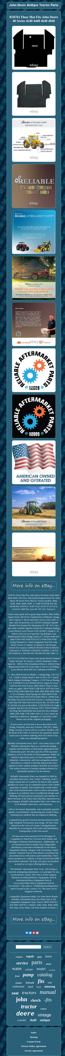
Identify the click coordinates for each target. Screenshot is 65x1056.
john (21, 999)
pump (28, 974)
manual (48, 992)
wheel (48, 964)
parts (37, 962)
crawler (21, 1020)
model (41, 969)
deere (25, 1013)
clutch (36, 1000)
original (43, 1009)
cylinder (29, 969)
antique (45, 1020)
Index (34, 1032)
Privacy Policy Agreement (33, 1046)
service (22, 963)
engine (19, 956)
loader (18, 983)
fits (41, 981)
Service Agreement (34, 1050)
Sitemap (34, 1037)
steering (49, 986)
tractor (29, 1006)
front (17, 976)
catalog (44, 974)
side (50, 982)
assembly (52, 970)
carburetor (18, 986)
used (30, 986)
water (17, 968)
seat (15, 993)
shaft (33, 1020)
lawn (48, 956)
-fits (48, 999)
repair (30, 956)
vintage (44, 1015)
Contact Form (33, 1041)
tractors (29, 992)
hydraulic (30, 983)
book (38, 987)
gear (39, 957)
